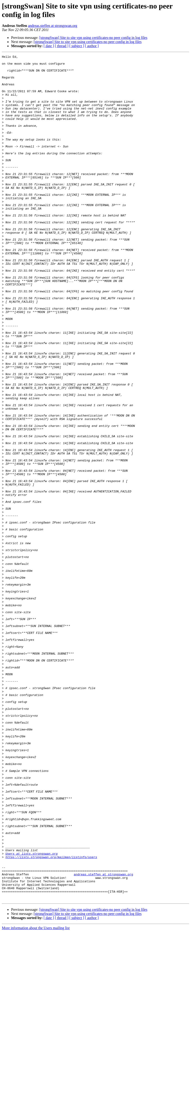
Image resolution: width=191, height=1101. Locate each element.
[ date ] (49, 46)
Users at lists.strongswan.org (32, 1014)
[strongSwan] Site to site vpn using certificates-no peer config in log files (93, 38)
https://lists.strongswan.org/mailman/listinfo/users (51, 1018)
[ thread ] (61, 46)
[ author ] (92, 46)
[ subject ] (76, 46)
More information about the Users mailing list (36, 1097)
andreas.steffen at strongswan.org (52, 26)
